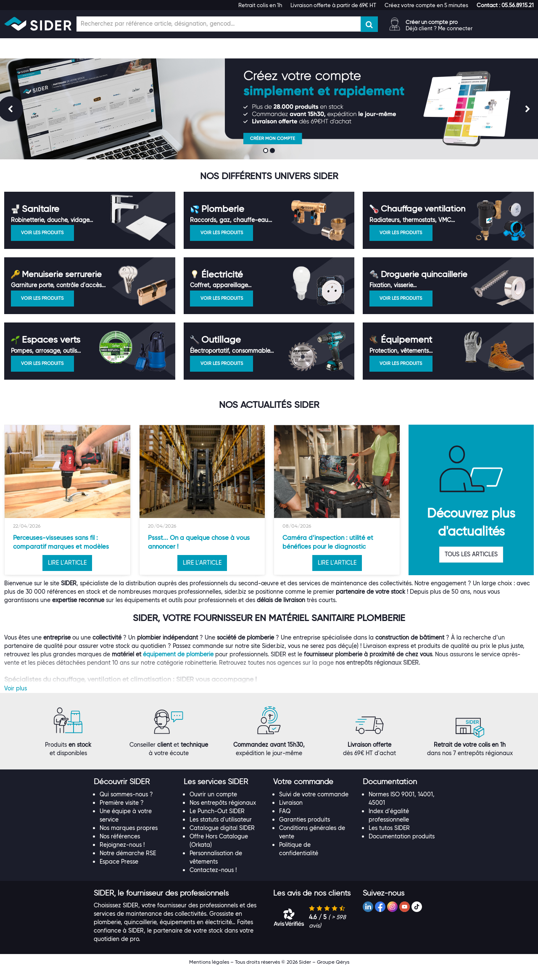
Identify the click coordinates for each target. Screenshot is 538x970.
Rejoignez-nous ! (122, 844)
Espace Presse (119, 861)
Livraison (291, 802)
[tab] (134, 782)
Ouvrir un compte (213, 794)
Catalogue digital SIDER (222, 828)
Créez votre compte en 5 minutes (426, 5)
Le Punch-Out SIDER (217, 811)
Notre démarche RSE (128, 853)
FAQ (284, 811)
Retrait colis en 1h (260, 5)
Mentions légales (209, 962)
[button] (505, 5)
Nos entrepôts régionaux (223, 802)
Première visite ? (122, 802)
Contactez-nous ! (213, 870)
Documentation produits (402, 836)
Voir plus (15, 688)
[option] (67, 500)
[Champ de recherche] (218, 24)
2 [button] (273, 151)
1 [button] (266, 151)
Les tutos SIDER (389, 828)
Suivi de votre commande (313, 794)
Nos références (120, 836)
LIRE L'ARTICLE (67, 562)
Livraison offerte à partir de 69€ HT (333, 5)
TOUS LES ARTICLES (471, 554)
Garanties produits (304, 819)
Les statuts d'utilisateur (221, 819)
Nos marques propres (129, 828)
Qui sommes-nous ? (126, 794)
